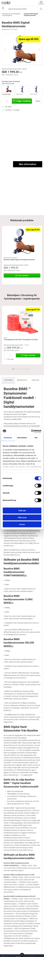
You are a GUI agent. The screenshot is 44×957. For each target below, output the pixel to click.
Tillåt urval (22, 517)
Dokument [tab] (35, 380)
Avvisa (22, 524)
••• (3, 9)
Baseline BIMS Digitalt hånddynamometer (19, 260)
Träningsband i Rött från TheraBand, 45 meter (21, 339)
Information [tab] (22, 438)
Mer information (27, 164)
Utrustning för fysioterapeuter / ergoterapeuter (11, 14)
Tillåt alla (22, 511)
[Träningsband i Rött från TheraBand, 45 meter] (22, 321)
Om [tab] (36, 438)
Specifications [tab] (22, 380)
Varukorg (41, 3)
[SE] (6, 3)
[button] (22, 49)
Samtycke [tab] (8, 438)
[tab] (13, 369)
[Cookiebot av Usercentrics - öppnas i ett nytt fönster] (31, 431)
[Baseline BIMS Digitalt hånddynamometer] (22, 241)
